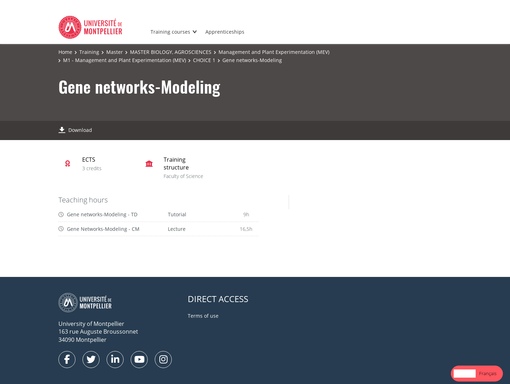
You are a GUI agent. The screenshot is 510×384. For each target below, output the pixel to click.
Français (488, 373)
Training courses (170, 31)
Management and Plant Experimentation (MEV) (274, 52)
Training (89, 52)
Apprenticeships (224, 31)
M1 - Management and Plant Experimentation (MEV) (124, 60)
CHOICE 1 (204, 60)
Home (65, 52)
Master (114, 52)
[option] (488, 373)
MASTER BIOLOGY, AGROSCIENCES (170, 52)
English (464, 373)
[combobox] (465, 373)
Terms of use (203, 315)
